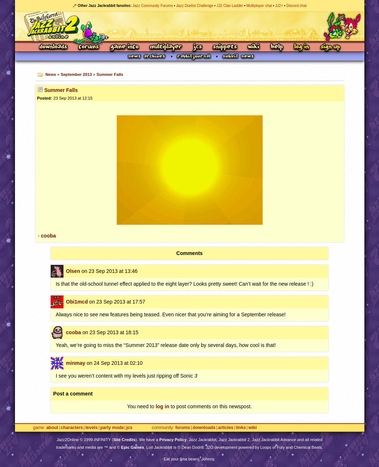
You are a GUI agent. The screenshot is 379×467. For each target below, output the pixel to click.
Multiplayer (166, 47)
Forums (89, 47)
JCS (197, 47)
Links (241, 428)
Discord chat (296, 6)
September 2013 (76, 74)
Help (277, 47)
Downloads (54, 47)
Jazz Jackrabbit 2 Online (189, 26)
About (52, 428)
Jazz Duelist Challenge (194, 6)
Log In (301, 47)
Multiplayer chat (259, 6)
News (50, 74)
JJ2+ (279, 6)
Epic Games (132, 447)
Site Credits (124, 439)
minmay (75, 363)
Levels (91, 428)
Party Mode (112, 428)
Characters (72, 428)
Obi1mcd (77, 302)
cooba (48, 236)
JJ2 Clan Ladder (230, 6)
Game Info (124, 47)
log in (162, 406)
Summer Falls (109, 74)
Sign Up (330, 47)
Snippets (225, 47)
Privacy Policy (173, 439)
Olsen (73, 271)
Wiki (253, 47)
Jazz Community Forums (152, 6)
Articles (225, 428)
